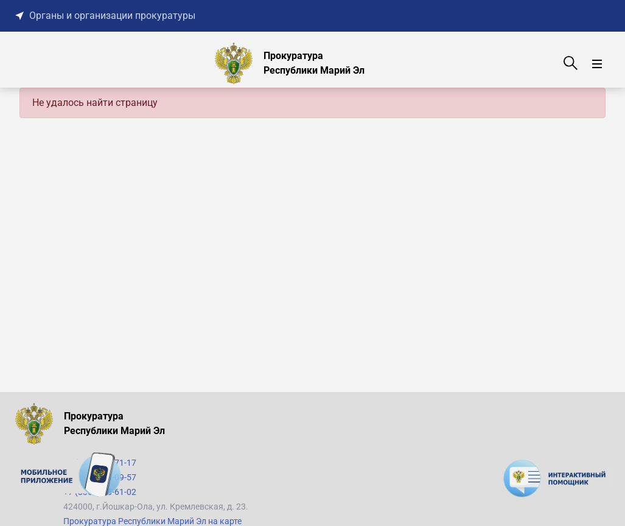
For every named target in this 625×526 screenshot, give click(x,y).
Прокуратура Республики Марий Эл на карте (152, 521)
